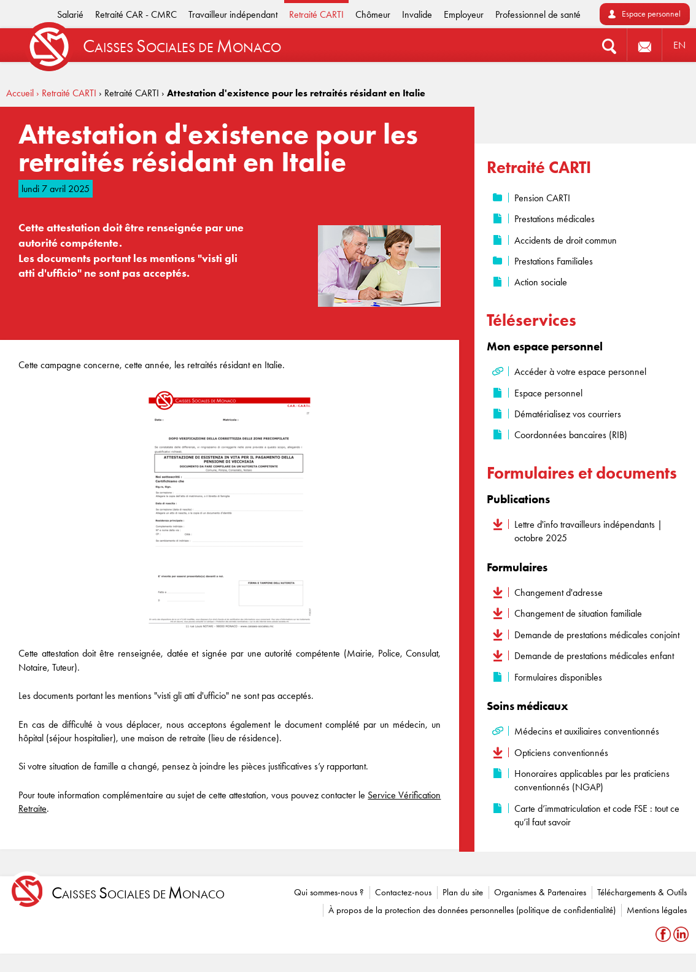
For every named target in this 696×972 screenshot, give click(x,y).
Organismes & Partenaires (540, 892)
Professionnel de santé (538, 14)
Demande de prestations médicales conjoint (596, 635)
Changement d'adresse (558, 592)
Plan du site (463, 892)
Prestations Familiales (553, 261)
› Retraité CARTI (66, 93)
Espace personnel (651, 14)
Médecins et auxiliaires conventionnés (586, 731)
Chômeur (372, 14)
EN (679, 45)
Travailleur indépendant (232, 14)
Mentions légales (657, 910)
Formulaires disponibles (558, 677)
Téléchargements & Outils (642, 892)
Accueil (20, 93)
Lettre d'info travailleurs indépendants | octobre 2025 (588, 531)
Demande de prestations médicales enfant (594, 656)
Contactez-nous (403, 892)
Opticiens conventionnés (561, 752)
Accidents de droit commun (565, 240)
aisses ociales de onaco (138, 893)
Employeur (464, 14)
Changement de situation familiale (578, 613)
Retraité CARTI (316, 14)
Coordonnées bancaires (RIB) (570, 435)
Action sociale (540, 282)
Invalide (417, 14)
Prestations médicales (554, 219)
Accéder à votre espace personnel (580, 371)
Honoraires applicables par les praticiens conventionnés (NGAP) (592, 780)
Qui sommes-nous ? (329, 892)
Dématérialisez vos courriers (567, 414)
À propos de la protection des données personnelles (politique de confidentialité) (472, 910)
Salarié (70, 14)
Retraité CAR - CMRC (136, 14)
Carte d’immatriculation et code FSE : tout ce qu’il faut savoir (596, 815)
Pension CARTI (542, 198)
